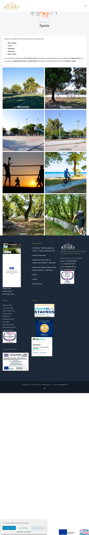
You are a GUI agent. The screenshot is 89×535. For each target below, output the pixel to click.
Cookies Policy (20, 531)
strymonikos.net (64, 384)
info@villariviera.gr (70, 266)
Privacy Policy (27, 531)
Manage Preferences (38, 528)
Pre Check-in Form (8, 294)
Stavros (35, 274)
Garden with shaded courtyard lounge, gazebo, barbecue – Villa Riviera (44, 269)
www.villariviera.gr (69, 269)
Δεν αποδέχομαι (23, 528)
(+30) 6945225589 (71, 261)
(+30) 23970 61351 (69, 264)
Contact (35, 279)
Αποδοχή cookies (9, 528)
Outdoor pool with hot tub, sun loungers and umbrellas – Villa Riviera (44, 261)
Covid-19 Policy (37, 284)
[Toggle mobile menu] (85, 5)
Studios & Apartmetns (39, 255)
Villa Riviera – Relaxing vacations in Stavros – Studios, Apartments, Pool (44, 249)
